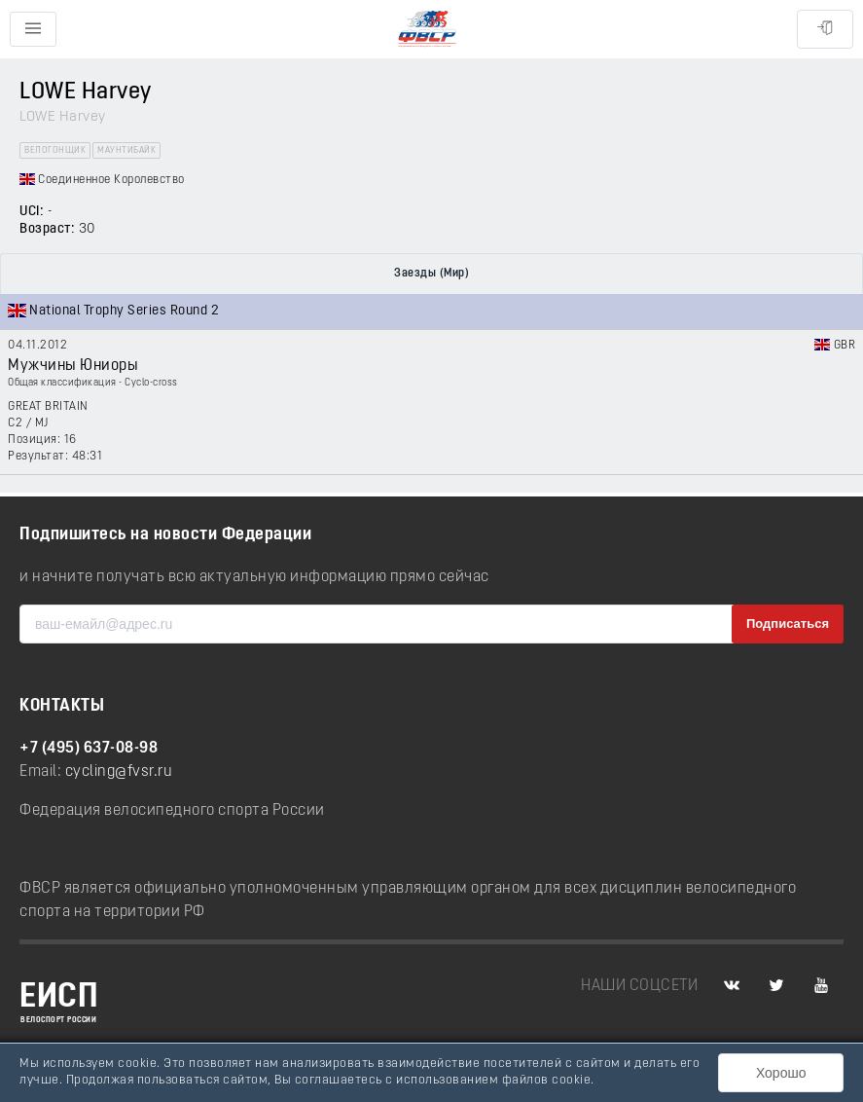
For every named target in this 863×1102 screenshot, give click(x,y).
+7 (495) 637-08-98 (88, 748)
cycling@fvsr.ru (119, 772)
